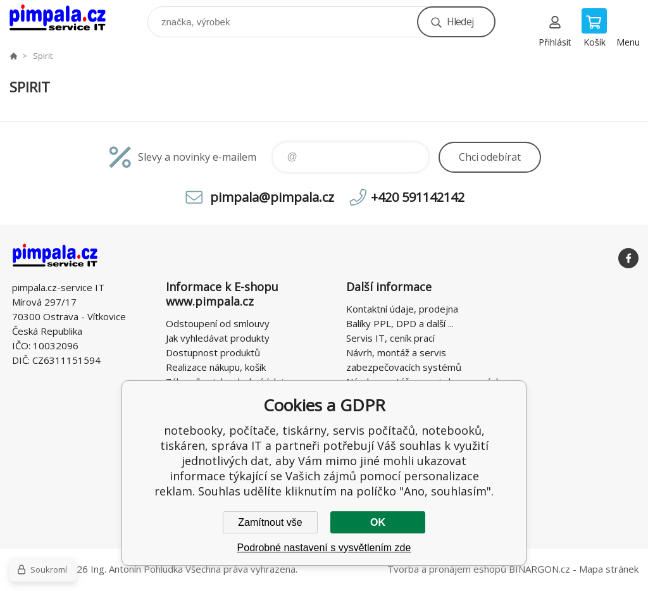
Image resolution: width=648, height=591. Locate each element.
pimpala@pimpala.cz (272, 197)
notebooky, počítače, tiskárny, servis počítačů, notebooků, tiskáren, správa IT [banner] (65, 18)
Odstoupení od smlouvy (218, 323)
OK (377, 522)
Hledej (460, 21)
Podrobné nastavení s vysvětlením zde (324, 547)
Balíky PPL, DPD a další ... (400, 323)
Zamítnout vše (270, 522)
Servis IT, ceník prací (390, 338)
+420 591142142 (417, 197)
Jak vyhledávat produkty (218, 338)
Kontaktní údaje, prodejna (402, 308)
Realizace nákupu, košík (216, 367)
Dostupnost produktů (213, 352)
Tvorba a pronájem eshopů (446, 569)
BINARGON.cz (539, 569)
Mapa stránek (609, 569)
